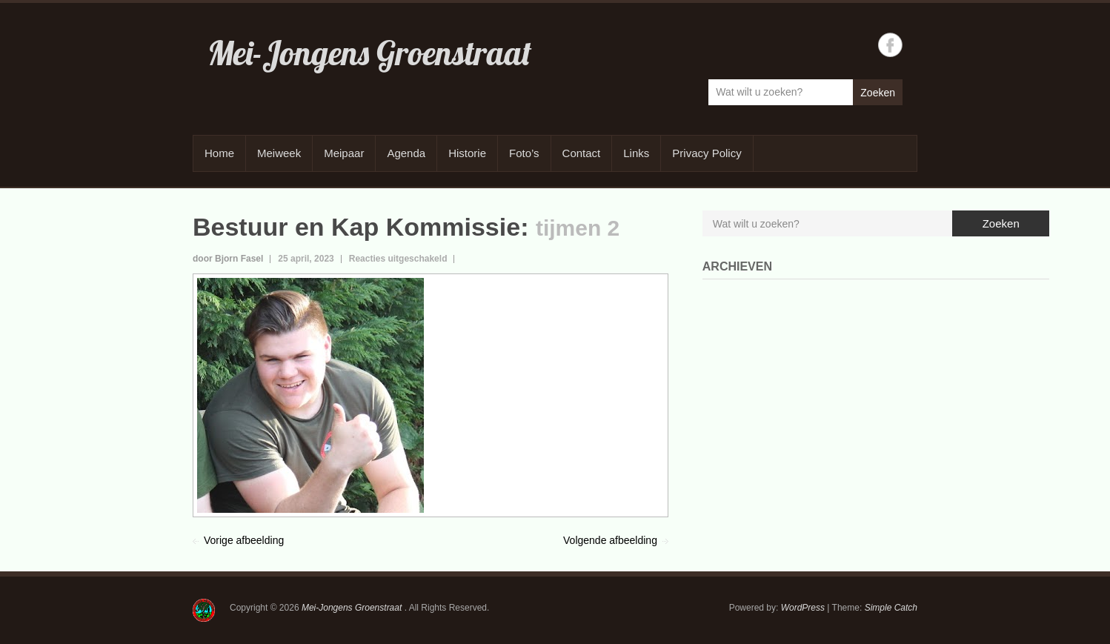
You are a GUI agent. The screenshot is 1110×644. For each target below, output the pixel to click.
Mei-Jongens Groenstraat (369, 52)
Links (636, 153)
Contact (581, 153)
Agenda (406, 153)
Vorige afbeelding (244, 540)
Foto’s (524, 153)
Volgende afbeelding (610, 540)
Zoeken (877, 93)
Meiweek (279, 153)
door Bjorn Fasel (228, 258)
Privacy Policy (706, 153)
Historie (467, 153)
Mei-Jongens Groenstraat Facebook (890, 45)
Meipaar (344, 153)
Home (219, 153)
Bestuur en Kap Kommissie (356, 227)
